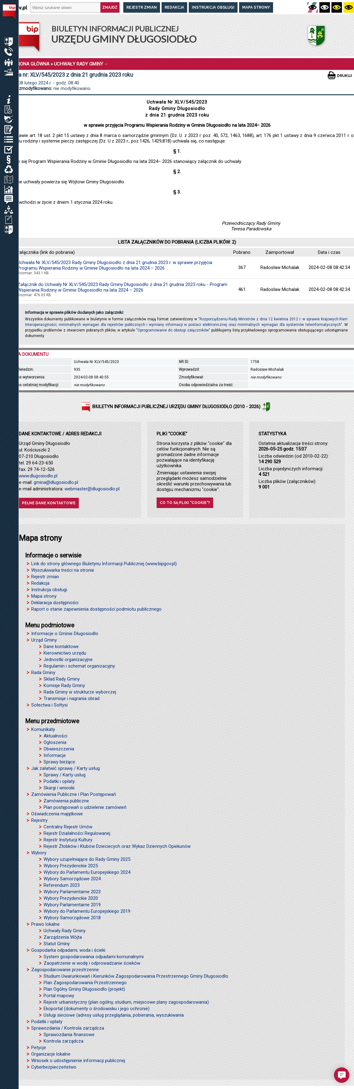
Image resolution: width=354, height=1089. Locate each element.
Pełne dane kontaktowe (49, 503)
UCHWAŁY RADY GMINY (78, 64)
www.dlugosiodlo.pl (38, 476)
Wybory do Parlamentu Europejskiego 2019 (87, 911)
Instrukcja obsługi (213, 7)
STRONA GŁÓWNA (30, 64)
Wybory (38, 853)
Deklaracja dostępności (54, 602)
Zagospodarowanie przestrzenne (65, 969)
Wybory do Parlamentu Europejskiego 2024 (87, 872)
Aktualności (55, 736)
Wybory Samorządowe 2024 (72, 879)
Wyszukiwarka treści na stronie (62, 570)
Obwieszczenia (59, 749)
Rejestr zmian (141, 7)
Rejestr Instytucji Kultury (68, 840)
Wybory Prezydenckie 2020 (71, 898)
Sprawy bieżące (59, 762)
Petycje (38, 1047)
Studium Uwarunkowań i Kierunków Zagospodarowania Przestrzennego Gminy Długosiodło (136, 976)
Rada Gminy (43, 672)
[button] (341, 1075)
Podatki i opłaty (59, 781)
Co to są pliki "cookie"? (185, 503)
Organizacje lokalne (50, 1054)
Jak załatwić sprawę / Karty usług (65, 768)
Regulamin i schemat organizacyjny (79, 666)
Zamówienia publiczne (66, 801)
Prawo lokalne (45, 924)
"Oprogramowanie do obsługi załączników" (173, 330)
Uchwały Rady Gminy (65, 930)
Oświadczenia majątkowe (57, 814)
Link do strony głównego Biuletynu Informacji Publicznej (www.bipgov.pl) (104, 563)
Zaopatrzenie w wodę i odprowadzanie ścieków (92, 963)
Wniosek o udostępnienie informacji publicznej (78, 1060)
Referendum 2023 (62, 885)
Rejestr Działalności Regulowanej (77, 833)
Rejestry (39, 820)
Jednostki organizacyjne (68, 659)
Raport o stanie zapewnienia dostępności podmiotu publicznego (96, 609)
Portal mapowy (59, 995)
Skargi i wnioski (59, 788)
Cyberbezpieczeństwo (53, 1067)
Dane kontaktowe (61, 646)
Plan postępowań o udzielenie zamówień (85, 807)
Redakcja (174, 7)
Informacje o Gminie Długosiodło (64, 633)
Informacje (55, 755)
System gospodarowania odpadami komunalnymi (94, 956)
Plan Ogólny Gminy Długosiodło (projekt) (84, 989)
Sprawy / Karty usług (65, 775)
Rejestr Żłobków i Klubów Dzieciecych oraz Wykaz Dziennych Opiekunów (117, 846)
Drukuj (344, 76)
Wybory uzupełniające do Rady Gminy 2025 (87, 859)
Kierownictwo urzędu (65, 653)
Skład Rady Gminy (62, 679)
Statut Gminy (57, 943)
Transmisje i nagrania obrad (71, 698)
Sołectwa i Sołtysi (49, 705)
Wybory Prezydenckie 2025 (71, 866)
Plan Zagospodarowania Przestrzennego (85, 982)
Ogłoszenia (55, 742)
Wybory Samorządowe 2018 (72, 917)
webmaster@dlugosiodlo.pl (92, 489)
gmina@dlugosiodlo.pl (56, 482)
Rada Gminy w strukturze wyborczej (80, 692)
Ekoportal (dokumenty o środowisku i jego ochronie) (97, 1008)
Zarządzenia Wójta (63, 937)
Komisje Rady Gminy (64, 685)
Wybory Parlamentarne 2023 (72, 892)
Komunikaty (43, 729)
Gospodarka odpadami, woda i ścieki (68, 950)
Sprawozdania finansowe (69, 1034)
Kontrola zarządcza (63, 1041)
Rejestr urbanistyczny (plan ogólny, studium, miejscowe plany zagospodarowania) (126, 1002)
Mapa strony (256, 7)
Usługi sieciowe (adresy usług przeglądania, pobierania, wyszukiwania (114, 1015)
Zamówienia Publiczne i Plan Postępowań (73, 794)
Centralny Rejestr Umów (68, 827)
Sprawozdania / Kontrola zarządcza (67, 1028)
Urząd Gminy (44, 640)
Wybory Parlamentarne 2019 (72, 905)
